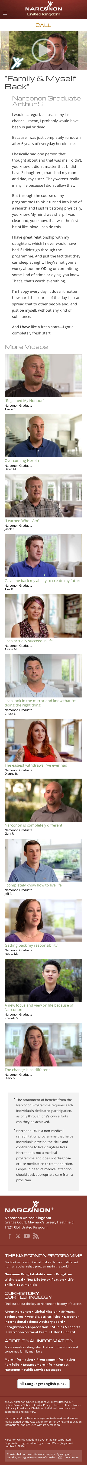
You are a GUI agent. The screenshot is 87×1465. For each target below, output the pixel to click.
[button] (43, 1386)
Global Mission (46, 1311)
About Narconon (18, 1311)
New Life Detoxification (45, 1279)
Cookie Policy (42, 1405)
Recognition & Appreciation (26, 1327)
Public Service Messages (42, 1370)
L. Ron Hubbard (63, 1332)
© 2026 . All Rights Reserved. (38, 1401)
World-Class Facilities (43, 1316)
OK (60, 1457)
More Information (19, 1359)
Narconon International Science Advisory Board (42, 1319)
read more (72, 1457)
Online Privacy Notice (17, 1405)
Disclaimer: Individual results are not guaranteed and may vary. (40, 1409)
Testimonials (26, 1284)
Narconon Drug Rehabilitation (28, 1274)
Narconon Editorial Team (27, 1332)
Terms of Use (62, 1405)
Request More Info (37, 1364)
